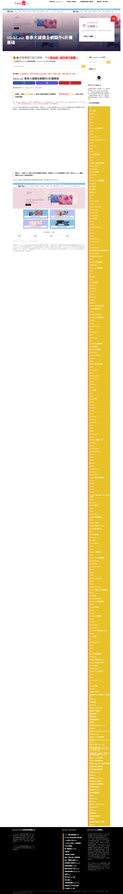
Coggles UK (93, 233)
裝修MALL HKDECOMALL (97, 804)
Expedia (92, 294)
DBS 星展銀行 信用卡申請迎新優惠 (99, 250)
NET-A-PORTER (94, 474)
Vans (91, 651)
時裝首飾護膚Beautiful (70, 866)
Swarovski (92, 613)
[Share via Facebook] (24, 83)
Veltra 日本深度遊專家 (95, 654)
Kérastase (92, 387)
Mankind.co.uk (93, 434)
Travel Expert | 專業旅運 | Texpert (98, 630)
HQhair (92, 361)
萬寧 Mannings (93, 798)
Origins (91, 508)
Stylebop (92, 604)
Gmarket (92, 323)
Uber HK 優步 (93, 636)
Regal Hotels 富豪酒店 (95, 552)
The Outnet (92, 622)
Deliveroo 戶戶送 (94, 253)
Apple (91, 148)
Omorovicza (93, 502)
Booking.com (93, 183)
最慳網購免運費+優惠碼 (86, 1)
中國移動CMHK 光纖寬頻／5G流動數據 (100, 695)
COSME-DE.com (94, 239)
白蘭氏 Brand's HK (95, 772)
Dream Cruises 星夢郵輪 (96, 268)
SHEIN (91, 575)
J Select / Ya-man (94, 378)
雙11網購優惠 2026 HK (70, 849)
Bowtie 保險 (93, 186)
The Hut (92, 619)
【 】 (63, 94)
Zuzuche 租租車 (94, 686)
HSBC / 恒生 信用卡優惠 (96, 364)
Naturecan (92, 472)
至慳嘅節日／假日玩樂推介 (97, 784)
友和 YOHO (93, 705)
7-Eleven (92, 116)
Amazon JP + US (94, 137)
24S (90, 108)
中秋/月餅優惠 (68, 846)
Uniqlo (91, 648)
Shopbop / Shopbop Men (96, 578)
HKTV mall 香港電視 (95, 349)
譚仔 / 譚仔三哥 (94, 807)
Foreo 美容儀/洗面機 (95, 308)
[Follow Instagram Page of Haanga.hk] (47, 83)
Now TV (92, 492)
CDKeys (92, 204)
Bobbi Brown (93, 174)
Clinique (92, 224)
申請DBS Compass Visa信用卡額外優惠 (100, 763)
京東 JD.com (93, 699)
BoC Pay (92, 177)
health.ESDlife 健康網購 (96, 343)
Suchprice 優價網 (94, 607)
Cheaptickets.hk (94, 209)
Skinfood (92, 581)
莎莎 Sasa (92, 795)
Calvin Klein (93, 192)
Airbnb (91, 131)
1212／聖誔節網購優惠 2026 (71, 834)
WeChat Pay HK (94, 668)
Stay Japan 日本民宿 (95, 598)
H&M (91, 335)
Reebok (91, 546)
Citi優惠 (61, 74)
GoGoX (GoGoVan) (95, 326)
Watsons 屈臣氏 (94, 665)
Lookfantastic (93, 416)
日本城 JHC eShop (94, 734)
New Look (92, 480)
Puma (91, 531)
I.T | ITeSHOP (93, 370)
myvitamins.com (94, 469)
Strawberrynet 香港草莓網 (96, 601)
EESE (91, 279)
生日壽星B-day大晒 (69, 888)
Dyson (91, 271)
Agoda (91, 125)
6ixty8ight (92, 113)
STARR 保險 (93, 595)
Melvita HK (93, 442)
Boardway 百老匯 (94, 172)
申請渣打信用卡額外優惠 (96, 769)
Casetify (92, 195)
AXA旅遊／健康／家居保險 (97, 163)
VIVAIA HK (93, 657)
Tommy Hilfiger (94, 627)
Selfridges (92, 569)
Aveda (91, 160)
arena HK (92, 151)
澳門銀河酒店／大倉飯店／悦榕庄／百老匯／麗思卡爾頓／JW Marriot (100, 754)
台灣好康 (66, 851)
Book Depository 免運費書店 (97, 180)
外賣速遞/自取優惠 (69, 854)
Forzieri (92, 311)
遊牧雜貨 (92, 819)
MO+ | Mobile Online (95, 451)
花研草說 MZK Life (95, 790)
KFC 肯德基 (93, 390)
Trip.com (92, 633)
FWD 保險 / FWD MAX (96, 314)
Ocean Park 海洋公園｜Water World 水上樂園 (100, 496)
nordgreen (92, 486)
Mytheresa (92, 466)
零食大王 (92, 824)
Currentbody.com (94, 247)
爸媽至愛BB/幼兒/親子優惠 (71, 885)
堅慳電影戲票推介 (94, 719)
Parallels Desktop (94, 514)
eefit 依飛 (92, 276)
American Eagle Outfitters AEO (98, 140)
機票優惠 (23, 74)
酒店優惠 (43, 74)
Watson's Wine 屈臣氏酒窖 (96, 662)
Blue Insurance (93, 169)
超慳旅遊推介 (93, 813)
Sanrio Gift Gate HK (95, 566)
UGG (91, 639)
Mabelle (92, 431)
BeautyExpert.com (94, 166)
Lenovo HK (92, 407)
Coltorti (92, 236)
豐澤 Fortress (93, 810)
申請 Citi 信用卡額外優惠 (96, 760)
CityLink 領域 (93, 218)
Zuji (91, 683)
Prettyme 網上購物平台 (96, 528)
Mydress (92, 460)
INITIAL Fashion (94, 375)
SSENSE (92, 592)
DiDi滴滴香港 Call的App (96, 256)
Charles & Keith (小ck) (95, 207)
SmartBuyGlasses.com (95, 587)
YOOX (91, 674)
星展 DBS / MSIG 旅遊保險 (97, 737)
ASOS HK (92, 157)
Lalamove (92, 405)
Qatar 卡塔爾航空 (94, 534)
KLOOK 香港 (93, 399)
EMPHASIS (93, 288)
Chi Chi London (94, 212)
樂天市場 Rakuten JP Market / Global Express (99, 740)
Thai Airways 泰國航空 (95, 616)
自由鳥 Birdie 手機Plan (96, 781)
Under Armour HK (94, 642)
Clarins (91, 221)
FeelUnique (92, 300)
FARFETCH (93, 297)
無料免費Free (68, 880)
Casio (91, 198)
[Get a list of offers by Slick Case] (99, 78)
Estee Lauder (93, 291)
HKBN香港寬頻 (94, 346)
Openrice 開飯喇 (94, 505)
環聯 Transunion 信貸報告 (96, 757)
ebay (91, 273)
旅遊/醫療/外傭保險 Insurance (72, 863)
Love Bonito (93, 419)
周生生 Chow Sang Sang (96, 708)
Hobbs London (93, 352)
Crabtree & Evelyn (94, 241)
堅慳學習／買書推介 (95, 711)
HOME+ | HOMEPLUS (96, 355)
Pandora (92, 511)
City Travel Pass (94, 215)
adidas (91, 119)
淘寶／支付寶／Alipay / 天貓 (97, 744)
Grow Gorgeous (94, 332)
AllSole (91, 134)
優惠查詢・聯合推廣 (102, 1)
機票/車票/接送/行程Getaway (72, 868)
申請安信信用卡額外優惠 (96, 766)
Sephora (92, 572)
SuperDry (92, 610)
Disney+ (92, 259)
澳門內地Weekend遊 (69, 877)
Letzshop (92, 410)
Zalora (91, 677)
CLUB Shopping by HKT (96, 227)
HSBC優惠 (53, 74)
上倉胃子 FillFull (94, 691)
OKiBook (92, 499)
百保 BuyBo (93, 775)
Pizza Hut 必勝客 (94, 523)
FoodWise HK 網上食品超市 (97, 305)
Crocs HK (92, 244)
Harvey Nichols (93, 338)
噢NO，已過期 (88, 36)
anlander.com (93, 145)
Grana (91, 329)
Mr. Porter (92, 454)
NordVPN (92, 489)
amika (91, 142)
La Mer (91, 402)
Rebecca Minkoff (94, 543)
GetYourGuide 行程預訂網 (96, 317)
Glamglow (92, 320)
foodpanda (92, 303)
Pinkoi (91, 520)
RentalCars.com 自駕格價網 (97, 558)
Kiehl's (91, 393)
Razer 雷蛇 (92, 540)
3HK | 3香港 (93, 110)
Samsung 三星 (93, 563)
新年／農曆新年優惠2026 (71, 860)
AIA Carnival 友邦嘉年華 (96, 128)
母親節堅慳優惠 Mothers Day (72, 871)
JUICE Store (93, 384)
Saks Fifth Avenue (94, 560)
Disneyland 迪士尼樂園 (95, 262)
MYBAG (92, 457)
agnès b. (92, 122)
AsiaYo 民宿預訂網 (94, 154)
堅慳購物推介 (93, 716)
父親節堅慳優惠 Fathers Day (71, 883)
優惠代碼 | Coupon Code (56, 1)
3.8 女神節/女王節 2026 (70, 840)
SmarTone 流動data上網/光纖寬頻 (98, 590)
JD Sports (92, 381)
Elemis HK (92, 285)
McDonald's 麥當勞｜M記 (96, 439)
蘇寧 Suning (93, 801)
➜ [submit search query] (83, 66)
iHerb (91, 373)
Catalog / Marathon (95, 201)
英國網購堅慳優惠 (94, 792)
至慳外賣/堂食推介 (94, 787)
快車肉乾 (92, 728)
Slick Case (92, 584)
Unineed (92, 645)
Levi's (91, 413)
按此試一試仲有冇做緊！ (64, 57)
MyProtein (92, 463)
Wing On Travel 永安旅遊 (96, 671)
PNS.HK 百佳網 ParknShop (97, 526)
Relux (91, 555)
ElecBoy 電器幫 (94, 282)
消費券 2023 (67, 874)
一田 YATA (92, 689)
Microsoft (92, 445)
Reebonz (92, 549)
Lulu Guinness (93, 422)
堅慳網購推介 (93, 713)
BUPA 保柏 (92, 189)
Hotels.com (92, 358)
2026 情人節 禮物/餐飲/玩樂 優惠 (73, 837)
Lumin (91, 425)
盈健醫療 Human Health (96, 778)
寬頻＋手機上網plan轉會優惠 (72, 857)
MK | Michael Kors (94, 448)
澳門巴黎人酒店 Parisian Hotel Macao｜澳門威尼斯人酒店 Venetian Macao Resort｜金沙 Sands (99, 749)
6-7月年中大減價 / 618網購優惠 (72, 843)
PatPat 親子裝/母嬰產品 (96, 517)
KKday (91, 396)
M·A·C (91, 428)
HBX (91, 341)
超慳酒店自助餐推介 (95, 816)
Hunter (91, 367)
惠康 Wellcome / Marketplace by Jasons (100, 731)
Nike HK (92, 483)
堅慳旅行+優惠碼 (71, 1)
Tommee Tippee (94, 625)
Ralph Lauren (93, 537)
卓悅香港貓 (92, 702)
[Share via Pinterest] (70, 83)
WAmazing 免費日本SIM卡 (97, 659)
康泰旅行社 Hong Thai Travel (97, 725)
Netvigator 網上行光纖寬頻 (97, 477)
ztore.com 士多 (93, 680)
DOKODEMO (93, 265)
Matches (92, 437)
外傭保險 (92, 722)
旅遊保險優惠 (33, 74)
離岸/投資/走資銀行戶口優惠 (97, 822)
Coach (91, 230)
